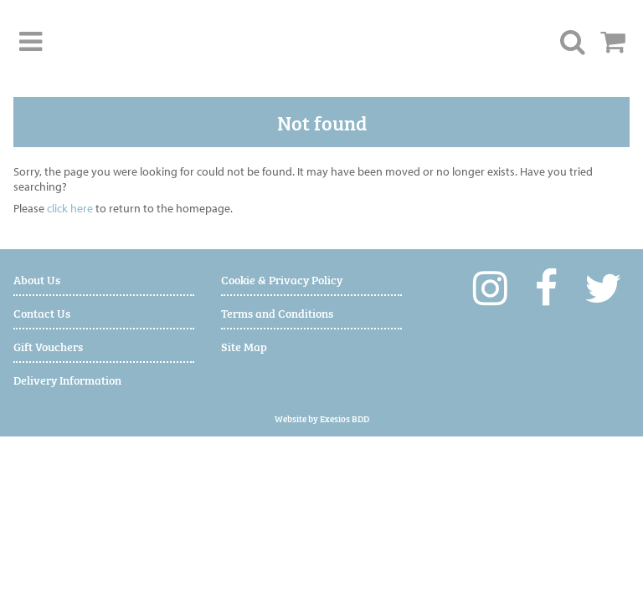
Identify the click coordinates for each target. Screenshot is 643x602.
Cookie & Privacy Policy (281, 279)
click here (70, 208)
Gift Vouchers (48, 346)
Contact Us (41, 312)
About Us (36, 279)
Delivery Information (67, 379)
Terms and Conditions (277, 312)
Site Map (244, 346)
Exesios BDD (344, 418)
